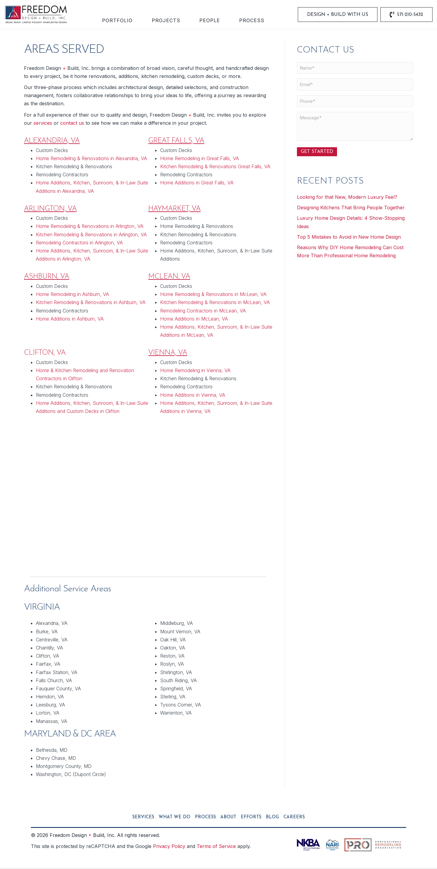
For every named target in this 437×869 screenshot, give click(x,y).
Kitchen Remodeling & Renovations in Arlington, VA (91, 235)
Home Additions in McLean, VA (194, 320)
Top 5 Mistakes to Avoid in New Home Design (349, 238)
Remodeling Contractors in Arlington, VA (79, 243)
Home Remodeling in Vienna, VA (195, 372)
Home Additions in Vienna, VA (192, 396)
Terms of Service (216, 847)
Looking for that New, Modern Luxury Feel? (347, 198)
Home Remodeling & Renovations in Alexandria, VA (91, 159)
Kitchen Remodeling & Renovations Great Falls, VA (215, 167)
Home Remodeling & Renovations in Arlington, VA (89, 227)
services (43, 124)
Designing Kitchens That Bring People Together (351, 209)
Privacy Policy (169, 847)
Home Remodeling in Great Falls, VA (199, 159)
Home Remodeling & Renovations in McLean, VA (213, 295)
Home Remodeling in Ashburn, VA (72, 295)
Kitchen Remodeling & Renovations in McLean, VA (215, 303)
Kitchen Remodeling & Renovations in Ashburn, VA (90, 303)
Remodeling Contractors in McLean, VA (203, 312)
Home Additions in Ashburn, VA (70, 320)
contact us (72, 124)
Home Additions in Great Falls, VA (196, 184)
